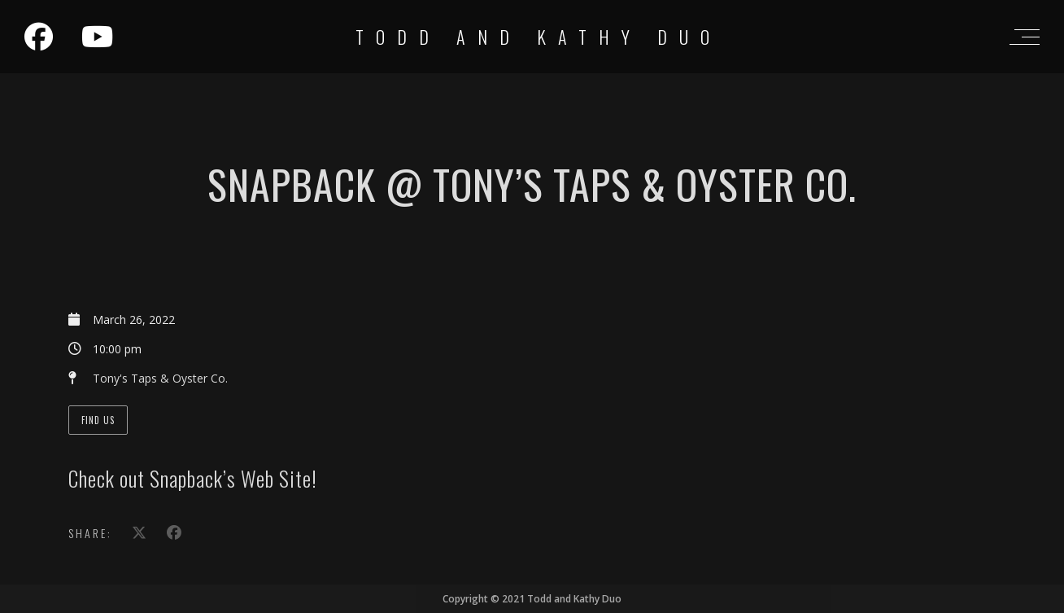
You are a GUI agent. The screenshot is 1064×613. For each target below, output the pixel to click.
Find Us (98, 420)
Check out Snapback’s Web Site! (192, 478)
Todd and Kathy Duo (538, 37)
